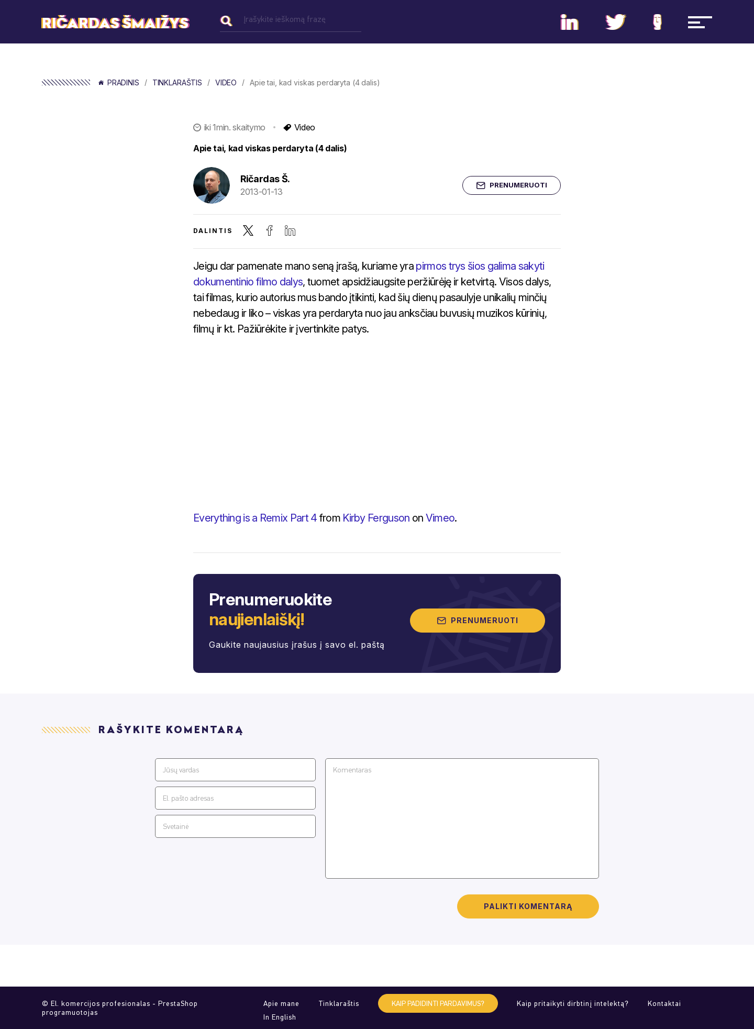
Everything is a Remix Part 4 (255, 518)
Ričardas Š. (265, 178)
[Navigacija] (700, 22)
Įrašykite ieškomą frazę (284, 19)
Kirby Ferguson (375, 518)
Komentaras (352, 770)
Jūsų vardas (181, 770)
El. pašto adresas (188, 798)
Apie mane (281, 1003)
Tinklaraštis (177, 83)
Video (226, 83)
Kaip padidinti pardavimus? (438, 1003)
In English (279, 1017)
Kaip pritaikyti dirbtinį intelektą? (573, 1003)
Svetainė (175, 826)
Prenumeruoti (511, 185)
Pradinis (118, 83)
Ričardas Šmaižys (115, 23)
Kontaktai (664, 1003)
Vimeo (440, 518)
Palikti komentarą (528, 906)
